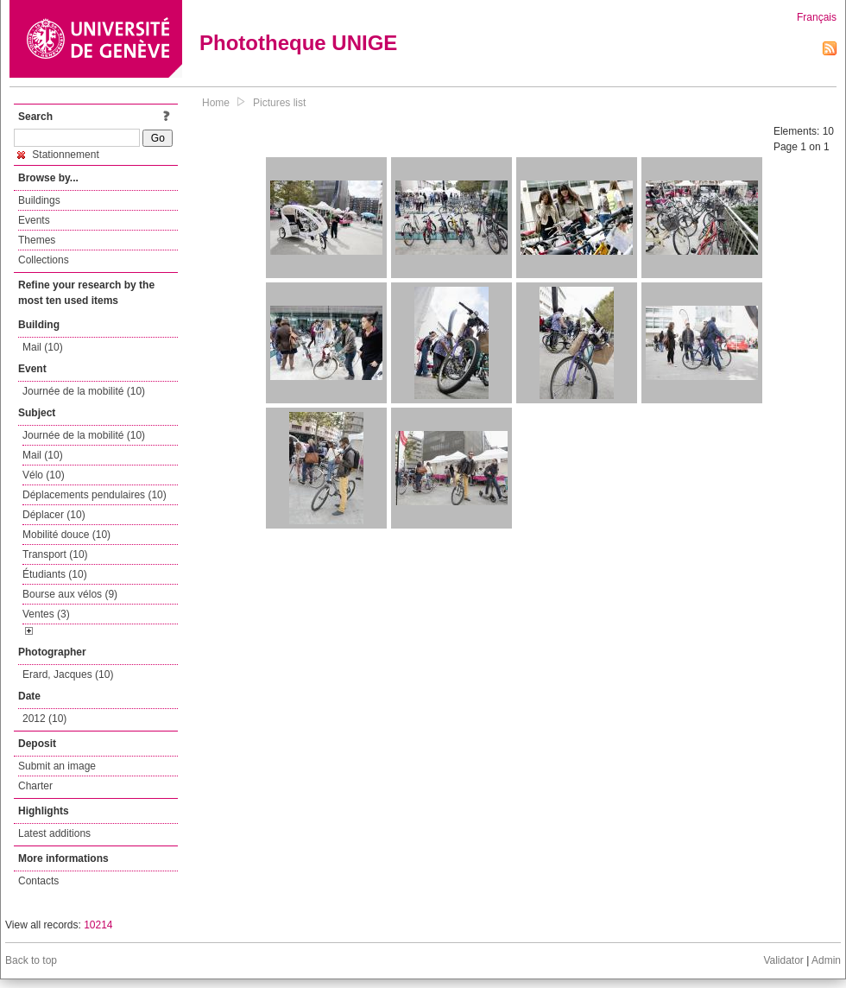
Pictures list (279, 103)
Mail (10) (42, 347)
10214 (98, 925)
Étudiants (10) (54, 574)
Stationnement (58, 155)
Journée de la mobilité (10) (83, 391)
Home (216, 103)
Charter (35, 786)
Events (34, 220)
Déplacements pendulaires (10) (94, 495)
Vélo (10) (43, 475)
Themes (36, 240)
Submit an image (57, 766)
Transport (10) (55, 554)
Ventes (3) (46, 614)
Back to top (31, 960)
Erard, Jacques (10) (67, 674)
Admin (826, 960)
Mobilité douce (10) (66, 535)
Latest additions (54, 833)
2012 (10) (44, 718)
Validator (783, 960)
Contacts (38, 881)
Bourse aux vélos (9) (69, 594)
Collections (43, 260)
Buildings (39, 200)
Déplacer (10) (53, 515)
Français (817, 17)
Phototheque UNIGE (298, 42)
